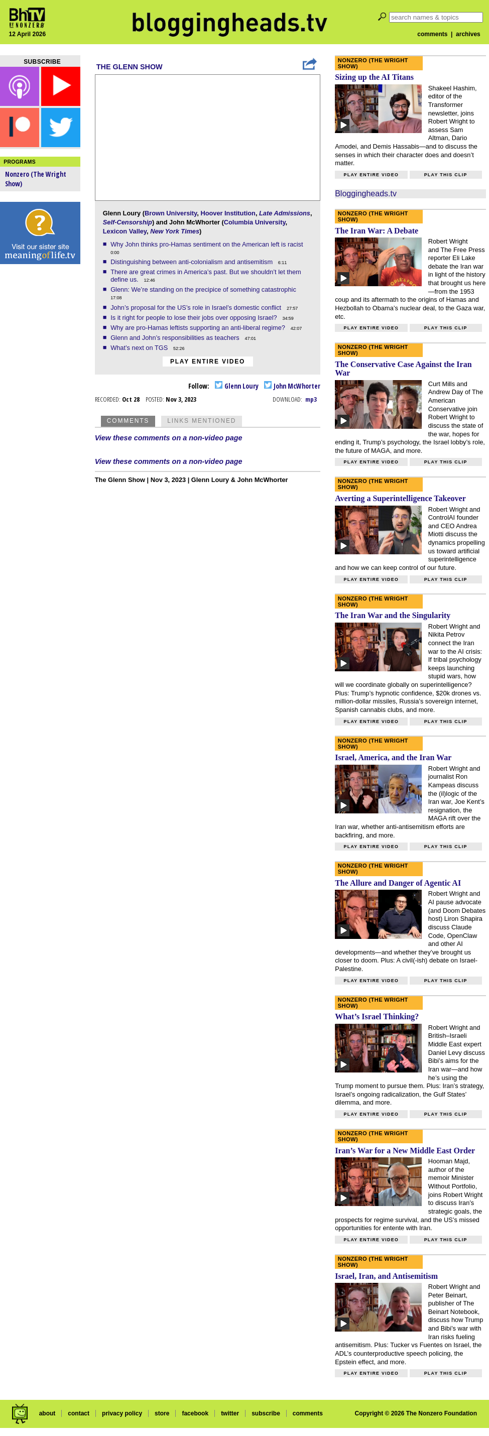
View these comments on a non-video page (168, 438)
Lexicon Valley (125, 231)
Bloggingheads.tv (366, 193)
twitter (230, 1413)
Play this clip (445, 174)
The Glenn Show (129, 67)
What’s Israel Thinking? (377, 1016)
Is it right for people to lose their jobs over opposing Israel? (194, 317)
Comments (128, 420)
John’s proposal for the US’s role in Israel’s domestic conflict (196, 307)
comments (432, 34)
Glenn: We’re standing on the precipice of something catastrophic (204, 289)
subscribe (266, 1413)
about (47, 1413)
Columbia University (255, 222)
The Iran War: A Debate (376, 230)
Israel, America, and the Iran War (393, 757)
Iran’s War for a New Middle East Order (405, 1150)
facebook (195, 1413)
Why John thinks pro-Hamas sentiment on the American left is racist (207, 244)
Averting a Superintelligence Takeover (400, 498)
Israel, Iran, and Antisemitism (386, 1276)
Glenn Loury (237, 386)
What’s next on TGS (140, 347)
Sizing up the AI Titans (374, 77)
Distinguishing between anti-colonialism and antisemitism (192, 262)
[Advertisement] (40, 426)
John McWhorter (292, 386)
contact (78, 1413)
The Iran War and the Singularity (392, 615)
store (162, 1413)
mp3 (311, 399)
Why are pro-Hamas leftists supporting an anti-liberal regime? (198, 327)
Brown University (171, 213)
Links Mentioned (201, 420)
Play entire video (207, 361)
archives (468, 34)
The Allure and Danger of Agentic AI (398, 883)
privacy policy (122, 1413)
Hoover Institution (227, 213)
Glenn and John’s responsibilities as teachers (175, 337)
